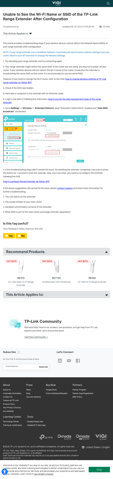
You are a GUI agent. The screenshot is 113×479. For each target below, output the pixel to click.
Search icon (108, 3)
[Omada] (64, 437)
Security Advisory (33, 397)
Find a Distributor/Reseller (57, 393)
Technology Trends (11, 421)
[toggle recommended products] (105, 251)
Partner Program (79, 390)
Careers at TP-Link (11, 400)
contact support (65, 188)
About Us (7, 390)
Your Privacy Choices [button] (12, 407)
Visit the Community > (36, 336)
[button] (30, 34)
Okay (99, 469)
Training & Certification (12, 425)
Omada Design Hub (35, 421)
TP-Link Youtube (69, 360)
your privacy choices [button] (43, 474)
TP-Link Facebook (78, 360)
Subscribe (43, 367)
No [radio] (23, 235)
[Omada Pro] (82, 437)
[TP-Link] (46, 437)
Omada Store (51, 390)
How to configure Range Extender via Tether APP (26, 181)
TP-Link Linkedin (60, 360)
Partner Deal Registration (83, 393)
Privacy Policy (9, 404)
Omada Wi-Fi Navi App (36, 425)
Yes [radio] (11, 235)
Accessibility (8, 411)
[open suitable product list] (106, 294)
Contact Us (7, 397)
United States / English (95, 447)
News (28, 390)
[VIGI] (101, 437)
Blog (28, 393)
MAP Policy (77, 397)
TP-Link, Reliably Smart (54, 4)
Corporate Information (12, 393)
